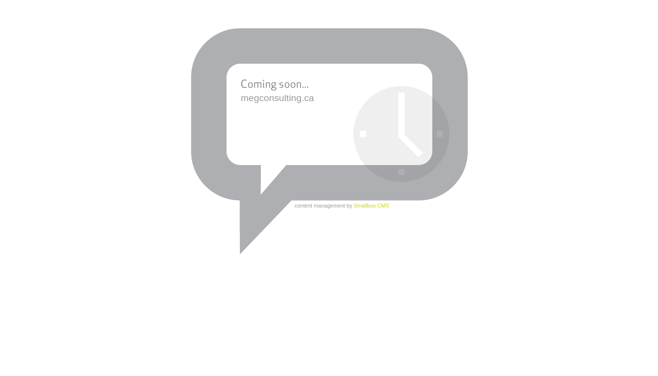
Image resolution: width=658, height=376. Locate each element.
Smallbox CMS (371, 206)
